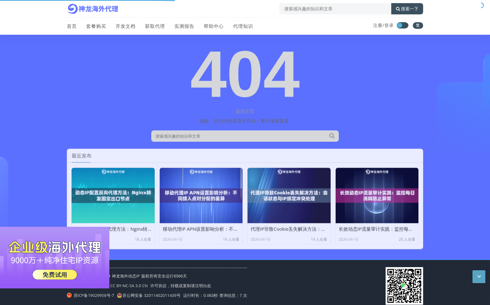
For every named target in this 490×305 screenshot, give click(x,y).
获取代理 (155, 26)
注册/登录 (383, 25)
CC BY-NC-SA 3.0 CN (129, 285)
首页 (72, 26)
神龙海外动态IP (126, 276)
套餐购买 (96, 26)
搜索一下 (407, 8)
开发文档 (126, 26)
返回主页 (245, 111)
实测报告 (184, 26)
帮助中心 (214, 26)
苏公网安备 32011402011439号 (148, 295)
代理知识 (243, 26)
